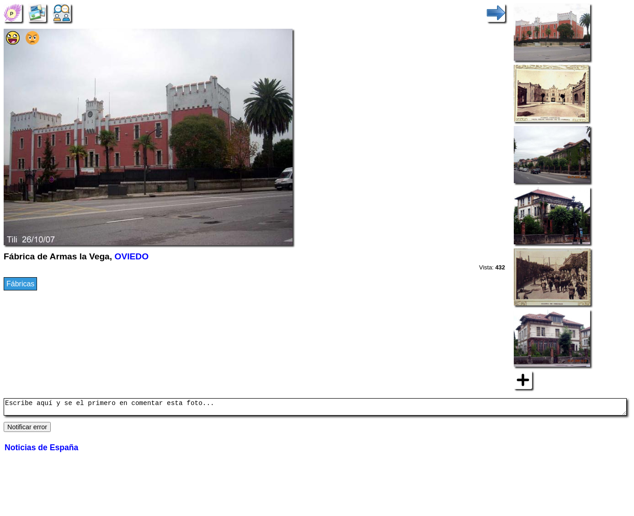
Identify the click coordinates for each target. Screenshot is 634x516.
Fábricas (20, 284)
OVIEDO (131, 256)
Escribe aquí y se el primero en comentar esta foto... (315, 408)
